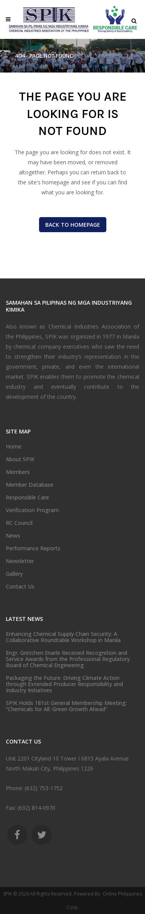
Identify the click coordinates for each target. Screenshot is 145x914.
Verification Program (32, 510)
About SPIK (20, 459)
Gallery (14, 574)
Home (13, 447)
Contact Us (20, 586)
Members (18, 472)
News (13, 536)
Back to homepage (72, 224)
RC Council (19, 523)
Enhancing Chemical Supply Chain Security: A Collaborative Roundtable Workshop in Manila (63, 637)
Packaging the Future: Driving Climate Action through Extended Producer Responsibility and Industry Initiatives (64, 684)
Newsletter (20, 561)
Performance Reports (33, 548)
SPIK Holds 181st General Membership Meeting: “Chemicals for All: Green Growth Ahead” (66, 706)
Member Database (29, 485)
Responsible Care (27, 497)
